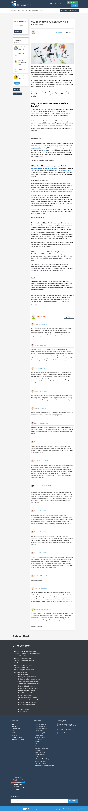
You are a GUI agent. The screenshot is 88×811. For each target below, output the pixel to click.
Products (41, 500)
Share (59, 32)
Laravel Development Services (27, 693)
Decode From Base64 (18, 739)
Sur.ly (21, 786)
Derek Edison (41, 32)
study (45, 150)
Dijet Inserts (53, 395)
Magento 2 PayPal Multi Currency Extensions (27, 653)
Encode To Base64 (17, 737)
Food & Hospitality (40, 754)
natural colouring (53, 592)
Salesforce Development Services (28, 681)
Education (38, 750)
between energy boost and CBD (62, 170)
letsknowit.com (18, 782)
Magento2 (38, 741)
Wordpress (38, 746)
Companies (24, 10)
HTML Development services (26, 704)
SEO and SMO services (21, 672)
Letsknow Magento (40, 724)
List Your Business (33, 10)
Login (74, 5)
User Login (15, 726)
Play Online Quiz (73, 10)
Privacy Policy (51, 809)
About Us (14, 735)
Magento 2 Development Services (24, 660)
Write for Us (64, 10)
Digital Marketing (23, 674)
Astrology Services (24, 707)
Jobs (13, 731)
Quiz (19, 10)
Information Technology (42, 759)
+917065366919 (68, 729)
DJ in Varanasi (22, 711)
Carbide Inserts (56, 400)
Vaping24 (34, 412)
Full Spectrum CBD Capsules (51, 446)
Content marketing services (26, 691)
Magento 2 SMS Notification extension (25, 651)
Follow (69, 32)
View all (17, 83)
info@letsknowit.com (69, 733)
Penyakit (45, 536)
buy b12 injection (57, 427)
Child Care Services (40, 763)
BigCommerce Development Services (29, 679)
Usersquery (38, 739)
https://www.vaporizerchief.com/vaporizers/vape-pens (47, 557)
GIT (36, 744)
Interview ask (13, 10)
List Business (15, 733)
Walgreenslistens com (63, 620)
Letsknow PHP (39, 731)
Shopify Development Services (27, 677)
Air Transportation (40, 761)
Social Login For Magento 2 (22, 663)
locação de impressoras (39, 328)
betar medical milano (45, 469)
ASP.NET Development (25, 695)
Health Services (39, 757)
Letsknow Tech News (41, 728)
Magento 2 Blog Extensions (26, 686)
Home (13, 724)
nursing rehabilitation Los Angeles (47, 376)
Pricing (41, 10)
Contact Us (33, 809)
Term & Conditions (42, 809)
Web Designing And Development (24, 670)
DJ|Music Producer (24, 709)
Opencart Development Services (27, 702)
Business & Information (41, 748)
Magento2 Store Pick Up (21, 667)
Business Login (72, 2)
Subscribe (72, 801)
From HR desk (39, 735)
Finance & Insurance (40, 752)
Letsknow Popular (40, 726)
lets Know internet (40, 737)
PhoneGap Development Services (28, 688)
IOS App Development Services (27, 697)
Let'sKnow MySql (40, 733)
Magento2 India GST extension (23, 656)
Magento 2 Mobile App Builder (23, 665)
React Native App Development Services (30, 700)
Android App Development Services (28, 684)
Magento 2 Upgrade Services (22, 658)
